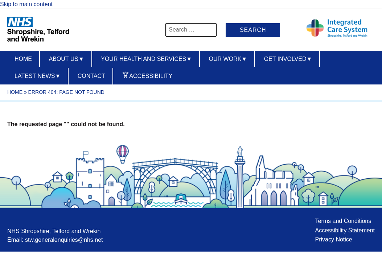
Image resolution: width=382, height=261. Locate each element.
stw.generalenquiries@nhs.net (64, 240)
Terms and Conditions (343, 221)
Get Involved (288, 59)
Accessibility (150, 76)
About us (66, 59)
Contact (91, 76)
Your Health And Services (146, 59)
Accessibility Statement (345, 230)
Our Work (228, 59)
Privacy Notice (333, 239)
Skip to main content (26, 4)
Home (23, 59)
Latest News (38, 76)
